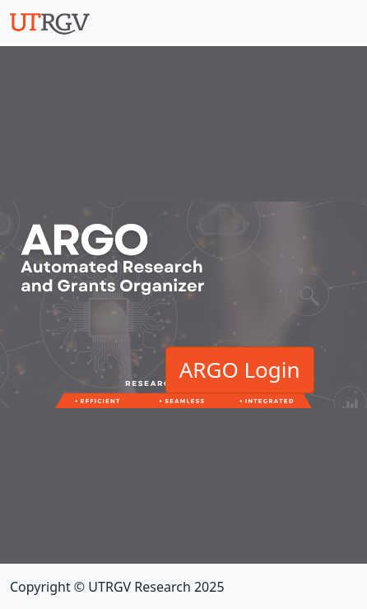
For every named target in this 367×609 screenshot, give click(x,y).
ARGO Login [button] (239, 369)
